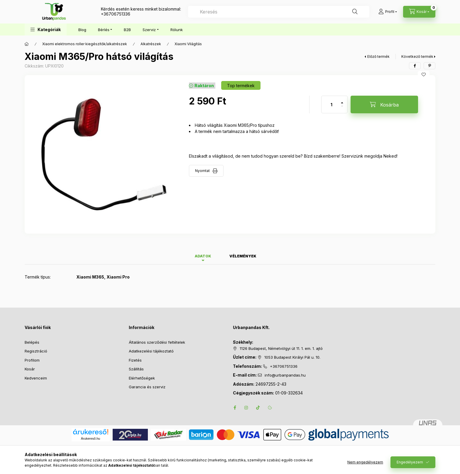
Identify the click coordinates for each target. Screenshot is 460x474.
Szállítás (136, 369)
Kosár (30, 369)
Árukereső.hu (90, 438)
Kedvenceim (36, 378)
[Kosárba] (384, 104)
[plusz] (342, 100)
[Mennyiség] (331, 104)
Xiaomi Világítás (188, 44)
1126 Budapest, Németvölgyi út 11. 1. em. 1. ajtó (281, 348)
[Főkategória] (27, 44)
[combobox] (278, 12)
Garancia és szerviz (147, 386)
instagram (246, 408)
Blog (82, 29)
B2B (127, 29)
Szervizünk (352, 155)
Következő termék (417, 56)
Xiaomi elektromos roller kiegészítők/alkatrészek (84, 44)
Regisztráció (36, 351)
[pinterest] (429, 65)
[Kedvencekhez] (423, 74)
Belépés (32, 342)
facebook (235, 408)
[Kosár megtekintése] (419, 12)
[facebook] (415, 65)
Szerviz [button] (149, 29)
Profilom (32, 360)
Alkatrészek (151, 44)
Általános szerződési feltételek (157, 342)
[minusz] (342, 108)
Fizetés (135, 360)
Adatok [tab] (203, 256)
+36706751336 (115, 13)
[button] (46, 29)
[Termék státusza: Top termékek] (241, 85)
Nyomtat (202, 170)
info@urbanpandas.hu (285, 375)
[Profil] (387, 12)
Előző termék (378, 56)
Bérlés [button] (103, 29)
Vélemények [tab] (242, 256)
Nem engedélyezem (365, 462)
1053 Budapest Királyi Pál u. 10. (292, 357)
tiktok (258, 408)
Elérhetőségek (142, 378)
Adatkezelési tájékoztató (151, 351)
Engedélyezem (410, 462)
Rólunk (176, 29)
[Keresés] (354, 11)
